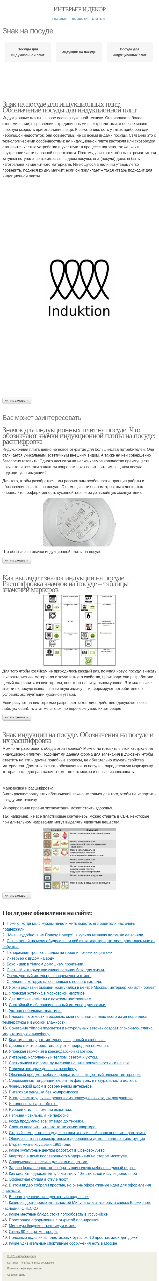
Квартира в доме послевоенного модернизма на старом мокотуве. (68, 1156)
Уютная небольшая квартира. (35, 1011)
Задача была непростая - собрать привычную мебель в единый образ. (72, 1168)
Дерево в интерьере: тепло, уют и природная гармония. (59, 1046)
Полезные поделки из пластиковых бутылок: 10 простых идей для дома (73, 1237)
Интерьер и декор (80, 9)
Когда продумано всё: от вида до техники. (46, 1121)
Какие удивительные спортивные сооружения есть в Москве (63, 1243)
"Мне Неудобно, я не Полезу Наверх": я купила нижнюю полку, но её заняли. (75, 935)
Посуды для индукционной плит (27, 52)
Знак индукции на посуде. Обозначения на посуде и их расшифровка (77, 737)
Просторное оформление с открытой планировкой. (55, 1220)
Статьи (98, 18)
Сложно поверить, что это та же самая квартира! (53, 1127)
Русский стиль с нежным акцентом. (40, 1109)
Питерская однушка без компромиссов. (44, 1092)
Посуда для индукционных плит (129, 52)
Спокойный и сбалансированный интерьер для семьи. (57, 1005)
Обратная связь (16, 1274)
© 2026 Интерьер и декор (21, 1256)
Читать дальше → (17, 400)
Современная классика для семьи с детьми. (48, 1162)
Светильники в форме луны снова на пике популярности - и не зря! (69, 1063)
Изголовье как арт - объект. (33, 1104)
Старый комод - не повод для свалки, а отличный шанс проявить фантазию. (77, 1133)
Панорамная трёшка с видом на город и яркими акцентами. (60, 952)
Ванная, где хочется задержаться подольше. (49, 1197)
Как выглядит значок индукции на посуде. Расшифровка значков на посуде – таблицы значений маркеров (65, 583)
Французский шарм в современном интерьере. (51, 1086)
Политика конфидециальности (24, 1268)
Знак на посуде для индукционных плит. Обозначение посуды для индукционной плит (69, 107)
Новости (79, 18)
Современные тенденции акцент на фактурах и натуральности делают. (73, 1080)
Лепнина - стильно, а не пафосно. (39, 1115)
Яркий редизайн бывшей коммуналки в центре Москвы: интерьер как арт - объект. (83, 987)
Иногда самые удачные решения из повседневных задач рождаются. (71, 1098)
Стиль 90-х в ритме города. (33, 1232)
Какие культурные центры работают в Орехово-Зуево (57, 1150)
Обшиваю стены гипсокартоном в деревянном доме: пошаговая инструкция (77, 1139)
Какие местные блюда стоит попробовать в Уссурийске (58, 1214)
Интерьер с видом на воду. (31, 958)
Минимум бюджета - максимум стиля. (42, 1226)
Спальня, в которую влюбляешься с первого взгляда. (54, 982)
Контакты (12, 1262)
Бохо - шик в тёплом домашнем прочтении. (45, 964)
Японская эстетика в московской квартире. (47, 993)
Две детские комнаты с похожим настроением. (51, 999)
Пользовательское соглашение (37, 1262)
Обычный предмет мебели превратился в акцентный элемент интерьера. (75, 1075)
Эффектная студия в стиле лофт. (39, 1179)
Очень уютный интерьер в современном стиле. (49, 976)
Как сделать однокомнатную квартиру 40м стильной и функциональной (73, 1173)
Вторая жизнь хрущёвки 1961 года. (40, 1144)
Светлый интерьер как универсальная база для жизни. (56, 970)
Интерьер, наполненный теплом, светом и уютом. (53, 1057)
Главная (59, 18)
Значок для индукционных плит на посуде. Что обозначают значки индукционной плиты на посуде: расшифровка (78, 435)
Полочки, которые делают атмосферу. (43, 1069)
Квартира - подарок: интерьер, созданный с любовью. (57, 1040)
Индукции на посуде (79, 52)
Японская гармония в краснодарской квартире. (51, 1051)
